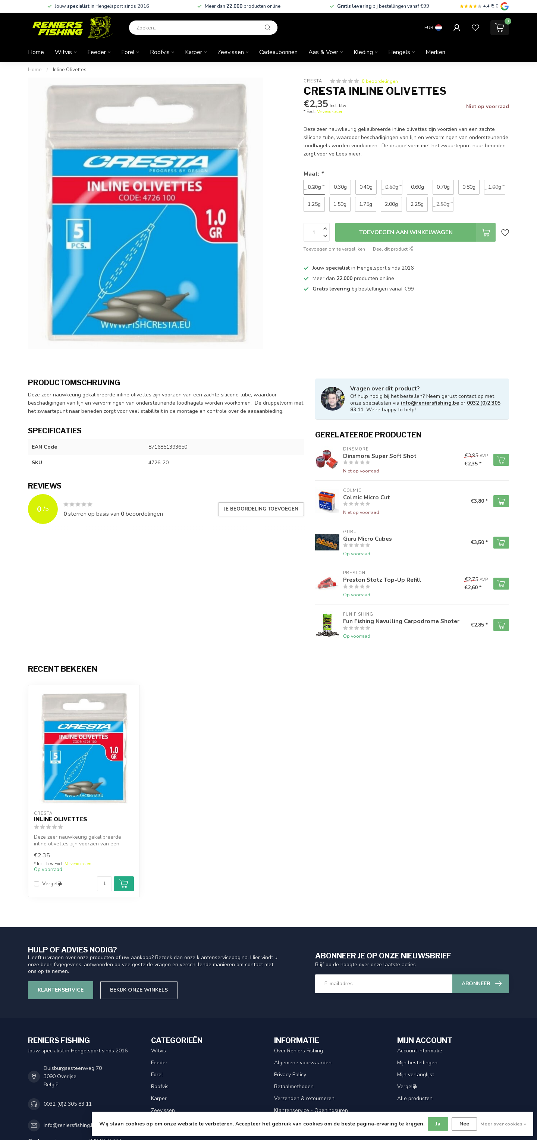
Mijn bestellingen (417, 1062)
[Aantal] (104, 883)
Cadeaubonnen (278, 52)
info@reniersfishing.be (430, 402)
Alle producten (415, 1098)
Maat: (313, 174)
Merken (435, 52)
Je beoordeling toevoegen (261, 509)
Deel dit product (393, 249)
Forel (128, 52)
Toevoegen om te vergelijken (334, 249)
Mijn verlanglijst (415, 1074)
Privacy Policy (290, 1074)
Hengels (399, 52)
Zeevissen (230, 52)
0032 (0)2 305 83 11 (68, 1104)
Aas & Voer (323, 52)
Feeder (96, 52)
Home (36, 52)
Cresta (313, 81)
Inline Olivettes (70, 69)
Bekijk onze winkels (139, 989)
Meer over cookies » (503, 1124)
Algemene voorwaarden (303, 1062)
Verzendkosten (330, 111)
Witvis (63, 52)
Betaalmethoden (294, 1086)
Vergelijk (52, 883)
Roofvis (160, 52)
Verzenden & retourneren (304, 1098)
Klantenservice (61, 989)
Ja (438, 1123)
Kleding (363, 52)
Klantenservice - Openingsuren (311, 1110)
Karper (193, 52)
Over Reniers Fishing (298, 1050)
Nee (464, 1123)
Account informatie (419, 1050)
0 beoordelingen (380, 81)
